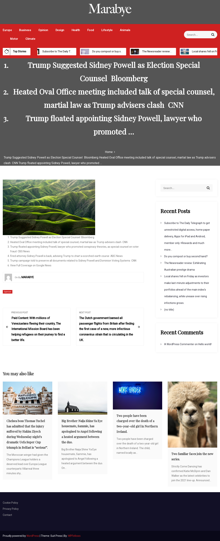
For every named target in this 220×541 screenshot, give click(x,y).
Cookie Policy (10, 502)
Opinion (43, 30)
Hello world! (205, 344)
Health (76, 30)
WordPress (33, 535)
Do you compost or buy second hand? (110, 51)
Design (60, 30)
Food (90, 30)
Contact (7, 514)
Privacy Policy (11, 508)
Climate (30, 39)
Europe (7, 30)
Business (25, 30)
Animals (125, 30)
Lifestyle (107, 30)
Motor (14, 39)
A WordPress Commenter (179, 344)
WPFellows (74, 535)
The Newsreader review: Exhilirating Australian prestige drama (174, 51)
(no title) (169, 309)
